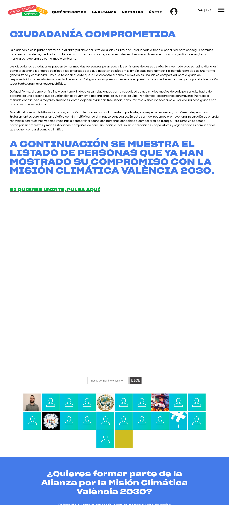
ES (208, 10)
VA (200, 10)
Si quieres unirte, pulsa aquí (55, 190)
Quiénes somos (69, 12)
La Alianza (104, 12)
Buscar (135, 381)
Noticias (132, 12)
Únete (155, 12)
